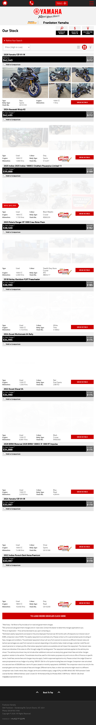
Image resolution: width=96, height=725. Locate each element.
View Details (82, 102)
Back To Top (48, 692)
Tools (62, 3)
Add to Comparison (13, 64)
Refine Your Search (13, 40)
